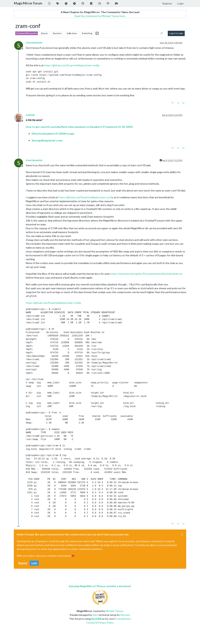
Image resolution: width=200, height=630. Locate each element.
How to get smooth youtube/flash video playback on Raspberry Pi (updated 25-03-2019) (79, 126)
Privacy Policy (106, 622)
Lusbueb (30, 115)
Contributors (123, 618)
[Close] (182, 534)
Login (34, 563)
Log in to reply (176, 33)
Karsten (125, 614)
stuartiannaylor (34, 42)
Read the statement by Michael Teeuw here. (100, 15)
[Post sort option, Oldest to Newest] (162, 33)
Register (22, 563)
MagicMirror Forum (28, 3)
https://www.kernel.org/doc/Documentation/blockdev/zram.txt (146, 273)
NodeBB (96, 618)
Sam (95, 614)
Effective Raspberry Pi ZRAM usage (53, 133)
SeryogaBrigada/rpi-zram (47, 140)
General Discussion (26, 33)
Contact (91, 622)
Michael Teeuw (114, 611)
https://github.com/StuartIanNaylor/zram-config (71, 65)
